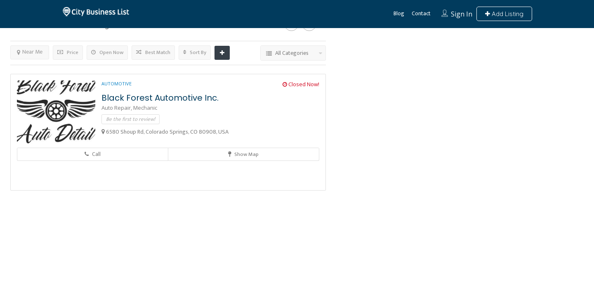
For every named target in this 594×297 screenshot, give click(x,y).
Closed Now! (301, 84)
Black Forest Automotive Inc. (160, 98)
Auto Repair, (117, 107)
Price (67, 52)
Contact (421, 13)
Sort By (194, 52)
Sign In (461, 14)
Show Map (243, 154)
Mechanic (145, 107)
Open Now (107, 52)
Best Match (153, 52)
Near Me (29, 52)
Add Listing (504, 14)
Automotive (116, 83)
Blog (399, 13)
